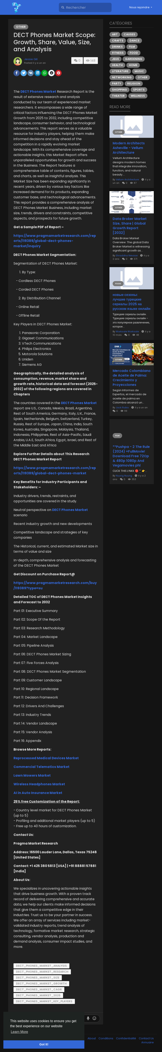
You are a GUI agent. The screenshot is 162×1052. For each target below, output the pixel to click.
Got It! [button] (43, 1044)
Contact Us (146, 1038)
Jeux (115, 59)
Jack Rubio (122, 407)
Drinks (117, 47)
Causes (129, 34)
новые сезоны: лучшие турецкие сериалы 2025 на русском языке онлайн (131, 302)
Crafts (117, 41)
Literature (120, 71)
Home (133, 65)
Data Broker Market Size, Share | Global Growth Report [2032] (130, 226)
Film (132, 47)
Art (115, 34)
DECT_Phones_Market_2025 (38, 995)
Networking (122, 77)
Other (21, 27)
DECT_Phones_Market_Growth (41, 984)
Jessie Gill (31, 59)
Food (134, 53)
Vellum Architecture (127, 179)
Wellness (138, 96)
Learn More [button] (19, 1032)
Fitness (118, 53)
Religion (133, 83)
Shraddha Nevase (127, 255)
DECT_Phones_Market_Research (42, 972)
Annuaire (147, 1042)
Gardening (133, 59)
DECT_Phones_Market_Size (37, 978)
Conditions (106, 1038)
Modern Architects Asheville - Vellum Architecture (129, 148)
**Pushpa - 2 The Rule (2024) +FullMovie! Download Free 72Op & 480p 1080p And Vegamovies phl (131, 456)
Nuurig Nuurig (124, 475)
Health (117, 65)
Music (139, 71)
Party (116, 83)
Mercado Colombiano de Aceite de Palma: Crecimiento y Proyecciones (132, 378)
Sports (139, 90)
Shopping (119, 90)
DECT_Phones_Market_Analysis (41, 966)
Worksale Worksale (127, 331)
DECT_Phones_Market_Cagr (39, 989)
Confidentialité (126, 1038)
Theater (118, 96)
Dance (134, 41)
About (92, 1038)
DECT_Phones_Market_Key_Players (44, 1001)
